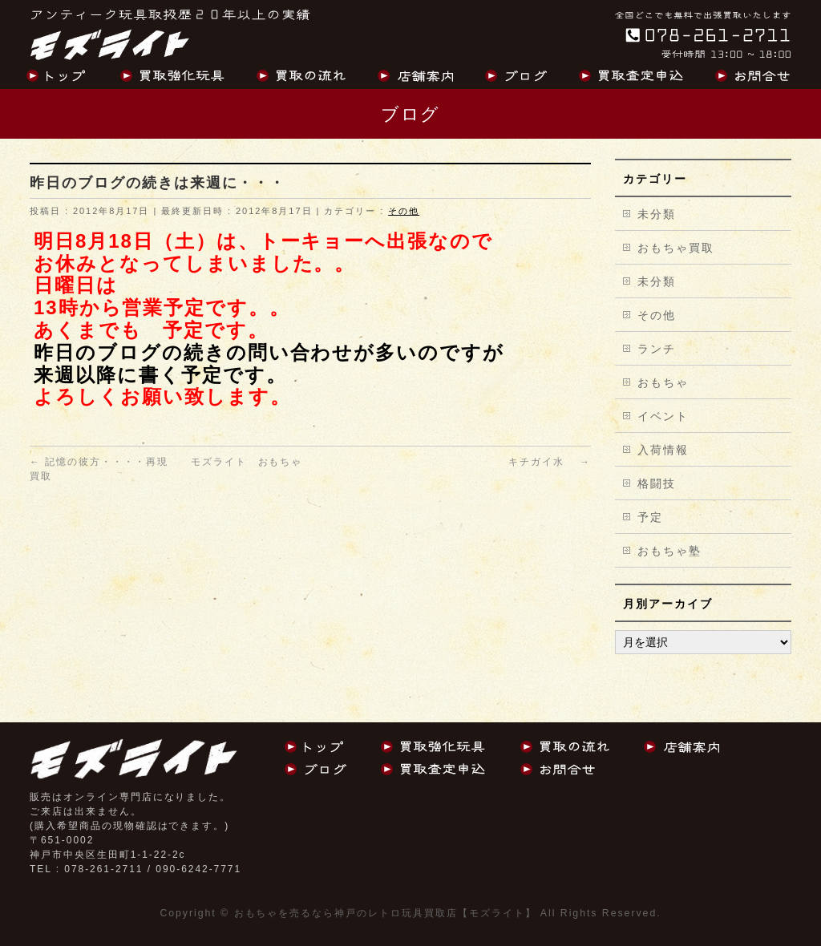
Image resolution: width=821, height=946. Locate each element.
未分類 (656, 214)
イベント (663, 416)
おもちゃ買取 (675, 247)
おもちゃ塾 (669, 550)
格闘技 (656, 483)
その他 (403, 211)
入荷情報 (663, 449)
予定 (650, 517)
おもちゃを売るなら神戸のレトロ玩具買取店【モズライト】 (385, 913)
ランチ (656, 348)
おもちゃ (663, 382)
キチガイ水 (549, 461)
